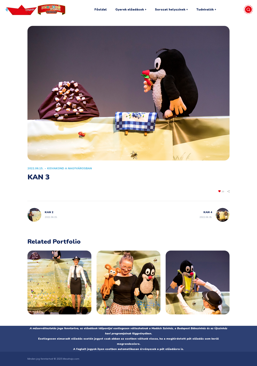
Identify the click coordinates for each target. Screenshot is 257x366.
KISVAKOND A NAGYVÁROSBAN (69, 168)
